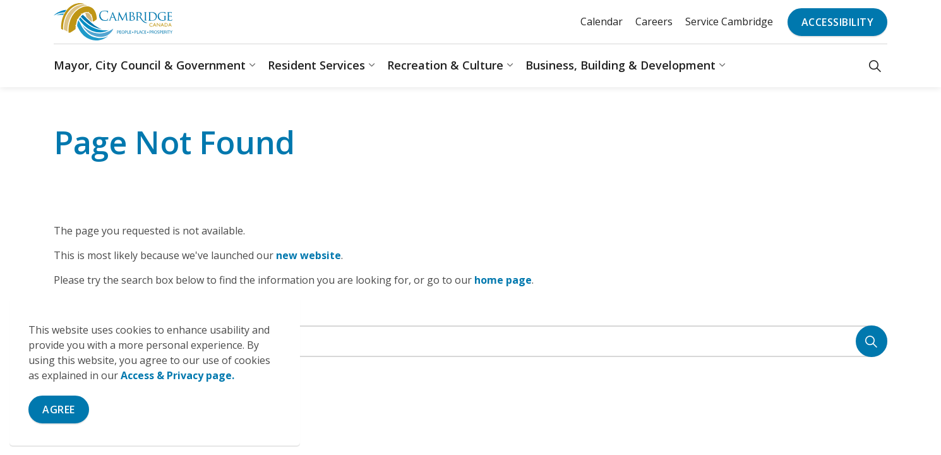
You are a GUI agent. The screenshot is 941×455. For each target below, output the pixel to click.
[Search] (871, 341)
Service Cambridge (729, 21)
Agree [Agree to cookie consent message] (59, 409)
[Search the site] (470, 341)
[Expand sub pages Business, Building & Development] (722, 65)
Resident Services (316, 65)
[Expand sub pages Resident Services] (371, 65)
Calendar (601, 21)
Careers (654, 21)
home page (503, 280)
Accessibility (838, 22)
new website (308, 255)
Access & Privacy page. (177, 375)
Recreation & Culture (445, 65)
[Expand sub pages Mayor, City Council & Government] (252, 65)
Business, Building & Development (620, 65)
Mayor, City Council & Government (150, 65)
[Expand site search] (875, 65)
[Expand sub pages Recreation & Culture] (509, 65)
